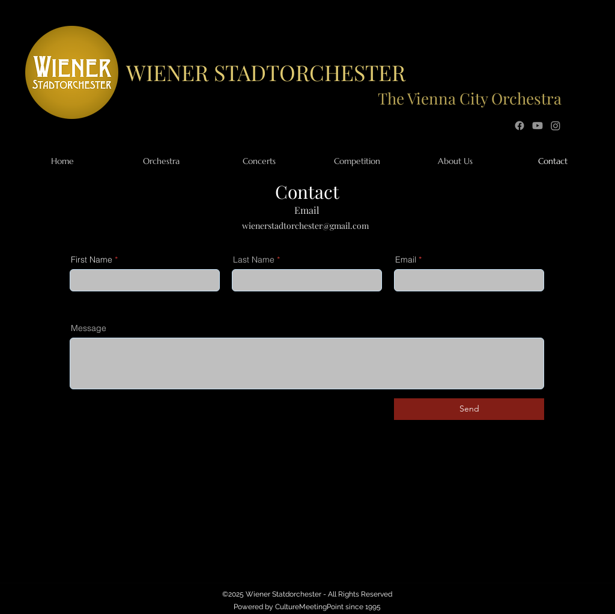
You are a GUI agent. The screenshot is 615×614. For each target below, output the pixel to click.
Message (88, 328)
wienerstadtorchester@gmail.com (305, 225)
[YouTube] (538, 126)
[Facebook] (520, 126)
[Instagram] (556, 126)
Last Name (253, 259)
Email (405, 259)
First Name (91, 259)
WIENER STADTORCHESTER (265, 72)
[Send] (469, 409)
